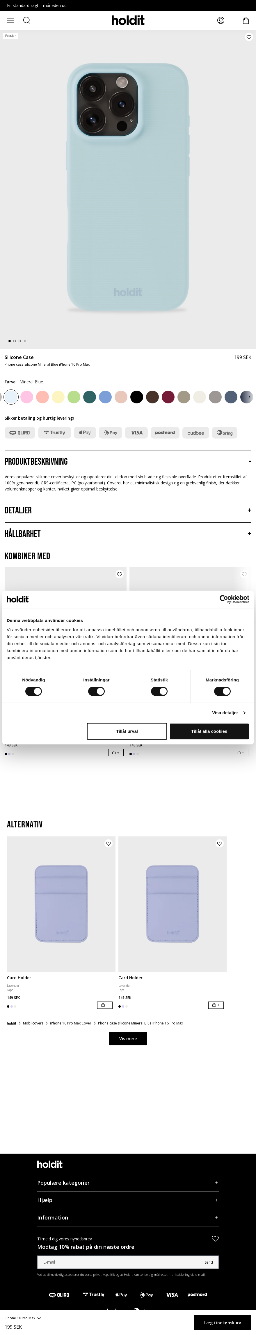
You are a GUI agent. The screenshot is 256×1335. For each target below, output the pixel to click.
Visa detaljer (225, 712)
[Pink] (26, 397)
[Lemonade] (58, 397)
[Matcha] (73, 397)
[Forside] (11, 1023)
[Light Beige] (199, 397)
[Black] (136, 397)
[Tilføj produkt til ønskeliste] (249, 37)
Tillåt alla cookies (209, 731)
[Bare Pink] (121, 397)
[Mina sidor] (220, 20)
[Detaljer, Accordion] (128, 510)
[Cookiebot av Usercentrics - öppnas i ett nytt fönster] (223, 599)
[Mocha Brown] (183, 397)
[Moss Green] (89, 397)
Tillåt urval (127, 731)
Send (209, 1262)
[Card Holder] (61, 904)
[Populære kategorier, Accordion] (128, 1182)
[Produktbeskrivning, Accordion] (128, 462)
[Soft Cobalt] (105, 397)
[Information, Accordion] (128, 1217)
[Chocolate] (152, 397)
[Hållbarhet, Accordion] (128, 534)
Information (52, 1217)
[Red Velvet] (168, 397)
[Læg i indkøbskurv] (116, 752)
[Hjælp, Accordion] (128, 1200)
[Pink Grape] (42, 397)
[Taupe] (215, 397)
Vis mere (128, 1038)
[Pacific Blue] (231, 397)
